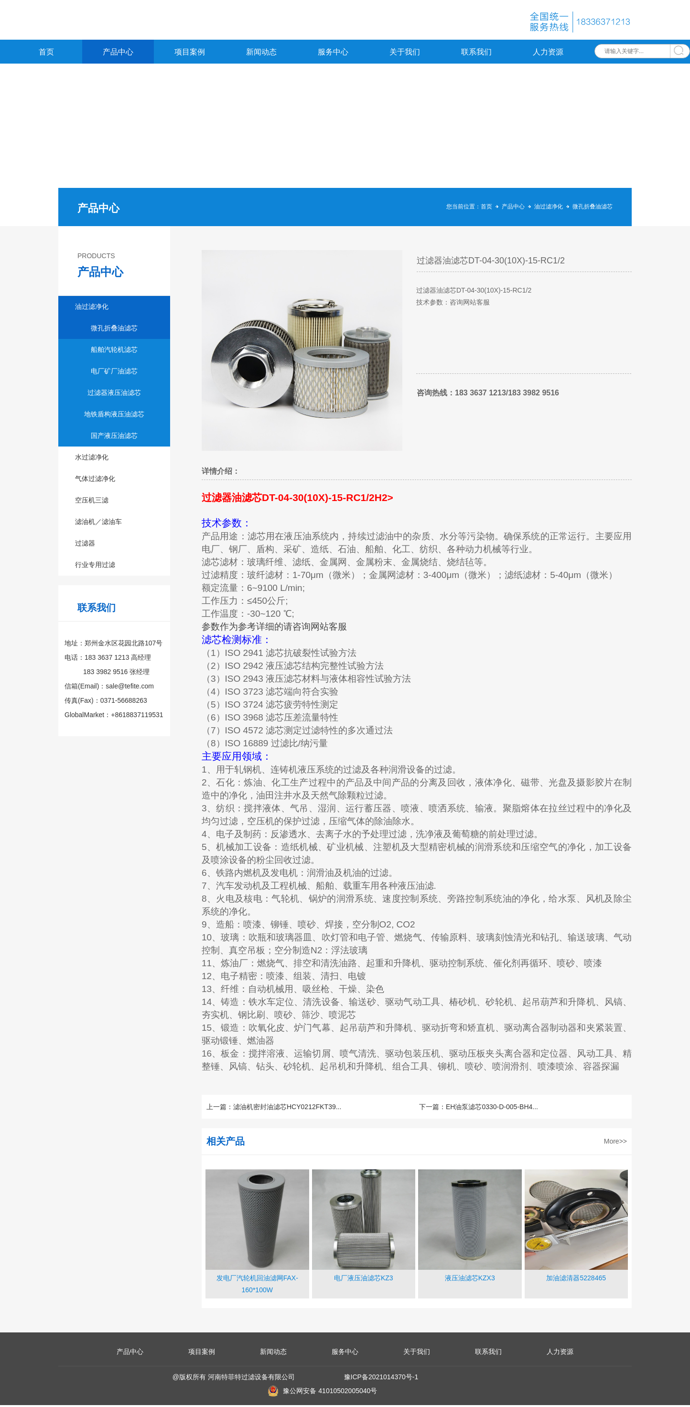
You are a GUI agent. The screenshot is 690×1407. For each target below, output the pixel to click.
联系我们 (476, 54)
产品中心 (118, 54)
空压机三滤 (91, 502)
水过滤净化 (91, 459)
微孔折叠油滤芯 (592, 208)
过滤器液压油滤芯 (114, 394)
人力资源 (548, 54)
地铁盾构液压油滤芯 (114, 416)
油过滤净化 (548, 208)
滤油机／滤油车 (98, 523)
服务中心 (333, 54)
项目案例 (189, 54)
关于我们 (404, 54)
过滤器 (85, 545)
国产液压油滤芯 (114, 437)
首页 (46, 54)
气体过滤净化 (95, 480)
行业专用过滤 (95, 566)
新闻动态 (261, 54)
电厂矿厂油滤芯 (114, 373)
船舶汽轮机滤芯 (114, 351)
